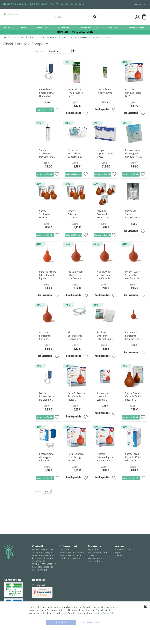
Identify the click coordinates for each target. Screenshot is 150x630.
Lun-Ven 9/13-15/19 (72, 4)
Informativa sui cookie (70, 555)
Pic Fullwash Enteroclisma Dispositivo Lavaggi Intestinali (46, 93)
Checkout (119, 555)
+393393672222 (48, 564)
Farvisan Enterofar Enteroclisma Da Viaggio (104, 336)
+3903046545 (38, 561)
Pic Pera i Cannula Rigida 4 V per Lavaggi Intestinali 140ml (105, 457)
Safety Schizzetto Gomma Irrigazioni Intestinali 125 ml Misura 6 (75, 214)
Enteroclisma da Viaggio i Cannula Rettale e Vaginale (134, 154)
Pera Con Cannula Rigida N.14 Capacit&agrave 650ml (134, 93)
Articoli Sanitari (34, 37)
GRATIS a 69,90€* (17, 4)
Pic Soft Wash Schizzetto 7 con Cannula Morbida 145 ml (76, 275)
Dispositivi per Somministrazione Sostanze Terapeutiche (65, 37)
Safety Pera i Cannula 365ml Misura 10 (133, 396)
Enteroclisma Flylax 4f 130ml (104, 91)
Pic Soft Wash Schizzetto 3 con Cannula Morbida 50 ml (133, 275)
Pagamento (92, 549)
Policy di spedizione (97, 552)
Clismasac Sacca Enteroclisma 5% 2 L (132, 214)
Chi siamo (64, 549)
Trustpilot (38, 585)
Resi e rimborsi (94, 561)
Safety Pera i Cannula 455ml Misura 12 (133, 457)
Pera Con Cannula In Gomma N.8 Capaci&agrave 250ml (105, 214)
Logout (118, 552)
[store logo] (27, 17)
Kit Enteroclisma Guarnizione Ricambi (75, 336)
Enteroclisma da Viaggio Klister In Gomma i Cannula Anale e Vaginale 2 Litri (47, 457)
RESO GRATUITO (44, 4)
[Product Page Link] (47, 83)
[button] (56, 110)
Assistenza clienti (95, 558)
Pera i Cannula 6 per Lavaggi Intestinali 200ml (76, 457)
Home (5, 37)
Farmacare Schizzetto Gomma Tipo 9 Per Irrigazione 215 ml (133, 336)
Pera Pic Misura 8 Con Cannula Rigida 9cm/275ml (47, 275)
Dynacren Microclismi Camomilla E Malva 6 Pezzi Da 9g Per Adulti (75, 154)
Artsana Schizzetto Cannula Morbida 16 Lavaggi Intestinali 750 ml (47, 336)
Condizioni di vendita (70, 558)
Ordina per (40, 51)
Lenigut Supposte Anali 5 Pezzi (105, 153)
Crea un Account (123, 549)
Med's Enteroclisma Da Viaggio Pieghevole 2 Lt (47, 397)
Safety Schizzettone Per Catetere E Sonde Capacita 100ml (47, 154)
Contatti (91, 555)
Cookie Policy (109, 613)
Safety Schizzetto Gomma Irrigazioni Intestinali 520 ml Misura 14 (47, 214)
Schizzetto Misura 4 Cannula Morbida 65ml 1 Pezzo (105, 397)
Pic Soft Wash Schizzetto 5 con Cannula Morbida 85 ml (104, 275)
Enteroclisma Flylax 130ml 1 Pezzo (75, 93)
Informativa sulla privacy (72, 552)
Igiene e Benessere (18, 37)
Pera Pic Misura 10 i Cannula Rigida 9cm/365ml (76, 397)
